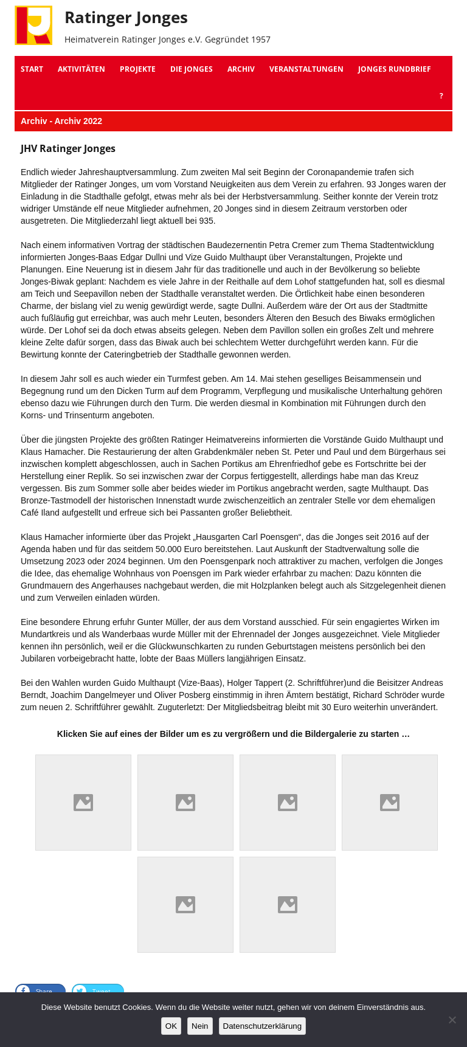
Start (32, 69)
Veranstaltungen (306, 69)
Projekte (138, 69)
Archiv (241, 69)
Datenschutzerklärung (262, 1026)
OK (171, 1026)
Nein (200, 1026)
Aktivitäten (81, 69)
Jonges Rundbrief (394, 69)
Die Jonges (191, 69)
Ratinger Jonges (126, 17)
